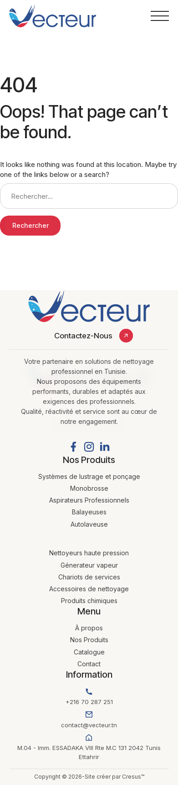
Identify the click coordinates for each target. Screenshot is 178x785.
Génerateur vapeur (89, 565)
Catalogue (89, 652)
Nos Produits (89, 640)
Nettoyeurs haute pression (89, 553)
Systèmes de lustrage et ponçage (89, 476)
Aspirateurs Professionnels (89, 500)
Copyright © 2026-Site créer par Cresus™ (89, 776)
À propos (89, 628)
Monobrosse (89, 488)
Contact (89, 664)
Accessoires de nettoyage (89, 589)
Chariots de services (89, 577)
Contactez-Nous (83, 335)
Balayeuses (89, 512)
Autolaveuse (89, 524)
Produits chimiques (89, 600)
